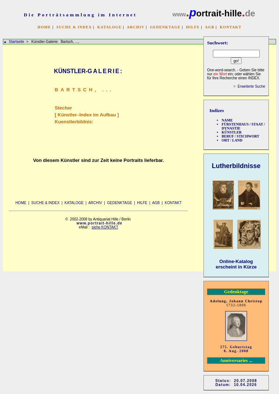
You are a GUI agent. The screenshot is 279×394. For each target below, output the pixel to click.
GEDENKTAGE (165, 27)
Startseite (16, 42)
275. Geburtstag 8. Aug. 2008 (236, 349)
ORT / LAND (232, 140)
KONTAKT (231, 27)
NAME (227, 120)
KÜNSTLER (232, 132)
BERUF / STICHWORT (240, 136)
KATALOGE (109, 27)
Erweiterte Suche (251, 86)
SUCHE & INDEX (74, 27)
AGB (209, 27)
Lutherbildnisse (236, 166)
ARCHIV (135, 27)
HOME (44, 27)
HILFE (193, 27)
